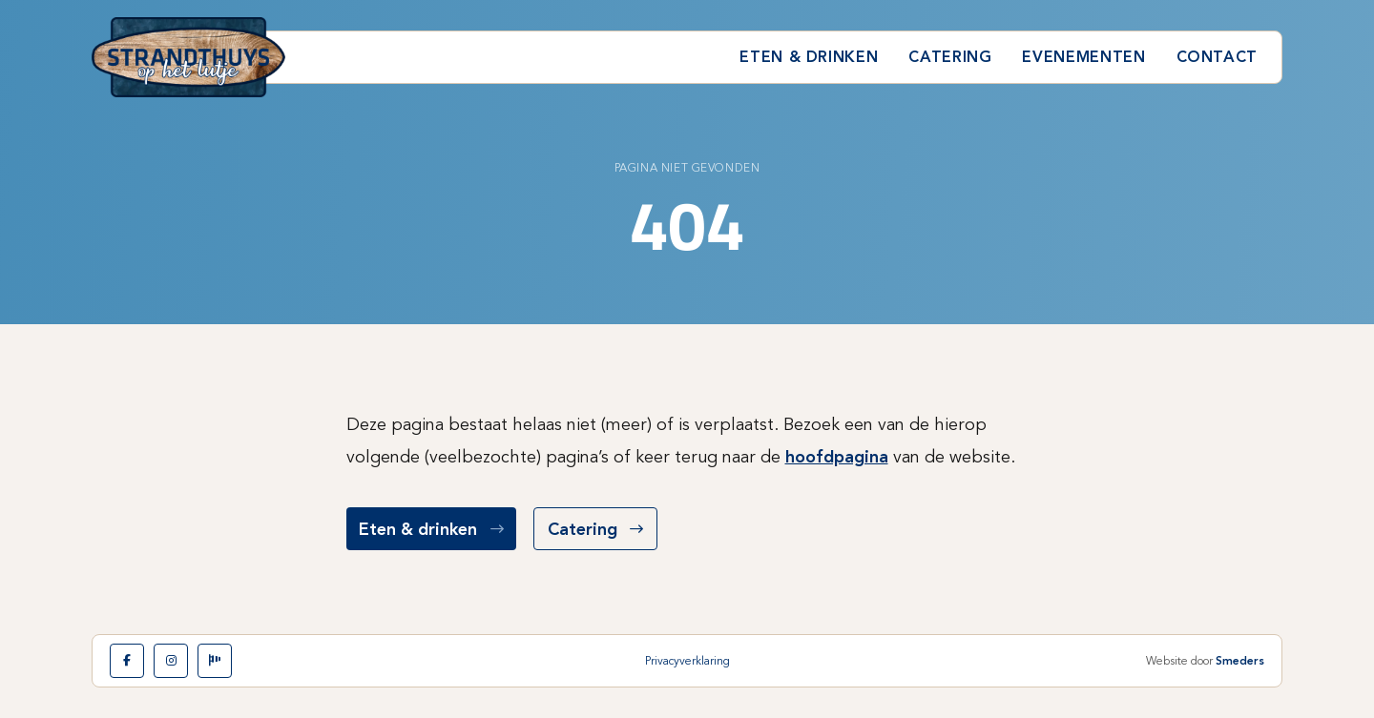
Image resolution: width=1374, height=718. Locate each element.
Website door (1205, 660)
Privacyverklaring (687, 660)
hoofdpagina (836, 456)
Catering (949, 57)
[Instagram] (171, 661)
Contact (1217, 57)
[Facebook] (127, 661)
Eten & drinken (808, 57)
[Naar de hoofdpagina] (188, 57)
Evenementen (1083, 57)
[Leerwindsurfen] (215, 661)
